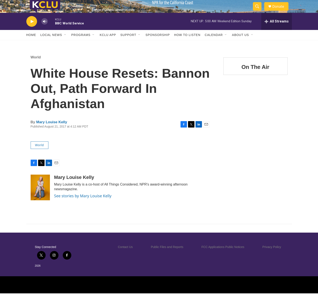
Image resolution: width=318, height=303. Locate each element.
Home (31, 44)
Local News (51, 44)
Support (128, 44)
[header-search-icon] (259, 11)
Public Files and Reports (167, 256)
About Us (240, 44)
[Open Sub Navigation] (65, 44)
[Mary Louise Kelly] (40, 197)
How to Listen (187, 44)
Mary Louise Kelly (51, 132)
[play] (31, 31)
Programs (81, 44)
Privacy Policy (271, 256)
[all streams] (276, 31)
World (36, 67)
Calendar (214, 44)
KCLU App (108, 44)
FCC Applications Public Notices (223, 256)
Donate (281, 11)
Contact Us (125, 256)
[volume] (44, 31)
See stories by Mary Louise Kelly (83, 205)
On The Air (255, 76)
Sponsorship (157, 44)
